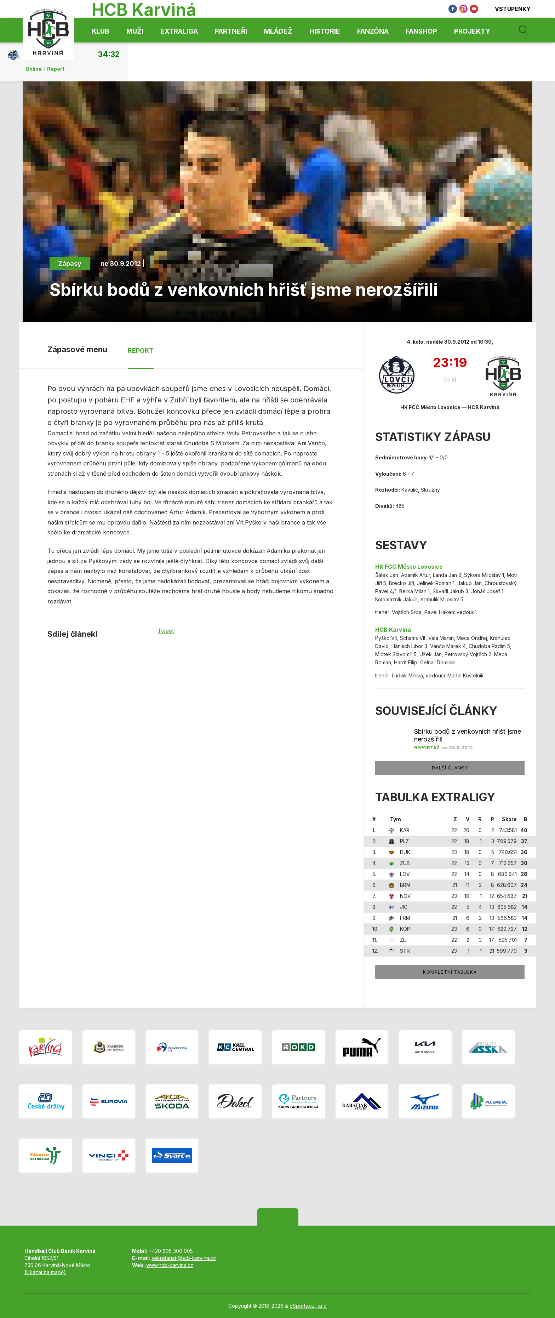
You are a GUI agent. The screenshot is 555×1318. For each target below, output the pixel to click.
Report (55, 69)
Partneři (231, 31)
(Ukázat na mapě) (45, 1272)
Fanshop (421, 31)
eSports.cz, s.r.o (308, 1306)
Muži (134, 31)
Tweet (166, 630)
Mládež (278, 31)
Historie (324, 31)
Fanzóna (373, 31)
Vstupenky (508, 8)
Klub (100, 31)
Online (33, 69)
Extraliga (179, 31)
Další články (450, 767)
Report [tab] (141, 350)
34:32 (108, 54)
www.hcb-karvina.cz (169, 1265)
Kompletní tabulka (449, 972)
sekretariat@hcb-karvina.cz (183, 1258)
